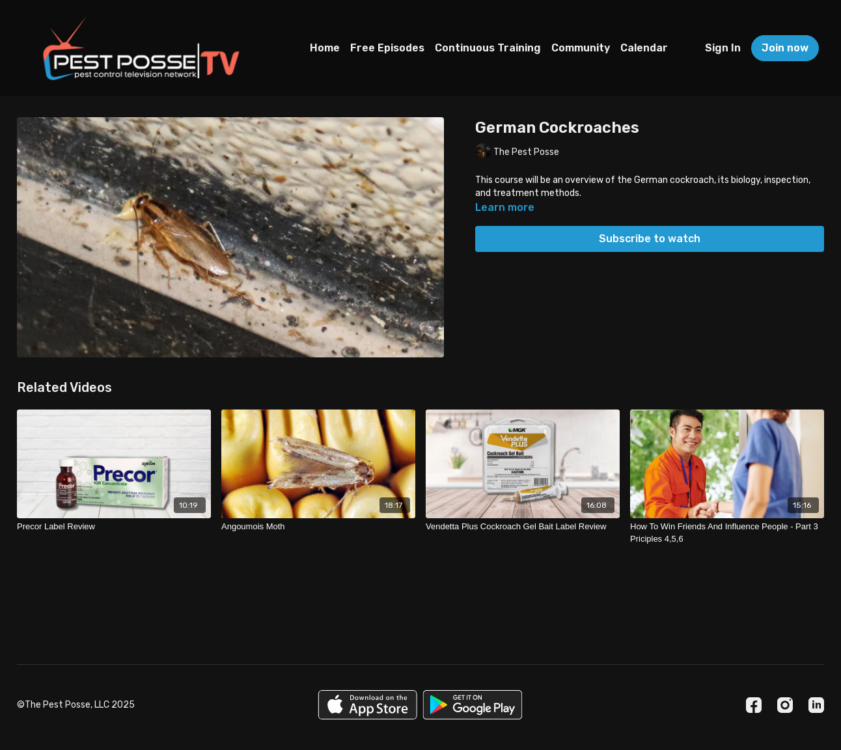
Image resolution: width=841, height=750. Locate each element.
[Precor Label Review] (114, 526)
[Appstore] (367, 704)
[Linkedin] (816, 705)
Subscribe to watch (649, 238)
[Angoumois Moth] (318, 526)
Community (580, 48)
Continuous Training (488, 48)
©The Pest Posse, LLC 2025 (76, 705)
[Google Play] (472, 704)
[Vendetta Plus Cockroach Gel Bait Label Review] (523, 526)
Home (325, 48)
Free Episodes (387, 48)
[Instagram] (785, 705)
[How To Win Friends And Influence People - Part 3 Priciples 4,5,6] (727, 533)
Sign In (723, 48)
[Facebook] (754, 705)
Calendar (644, 48)
